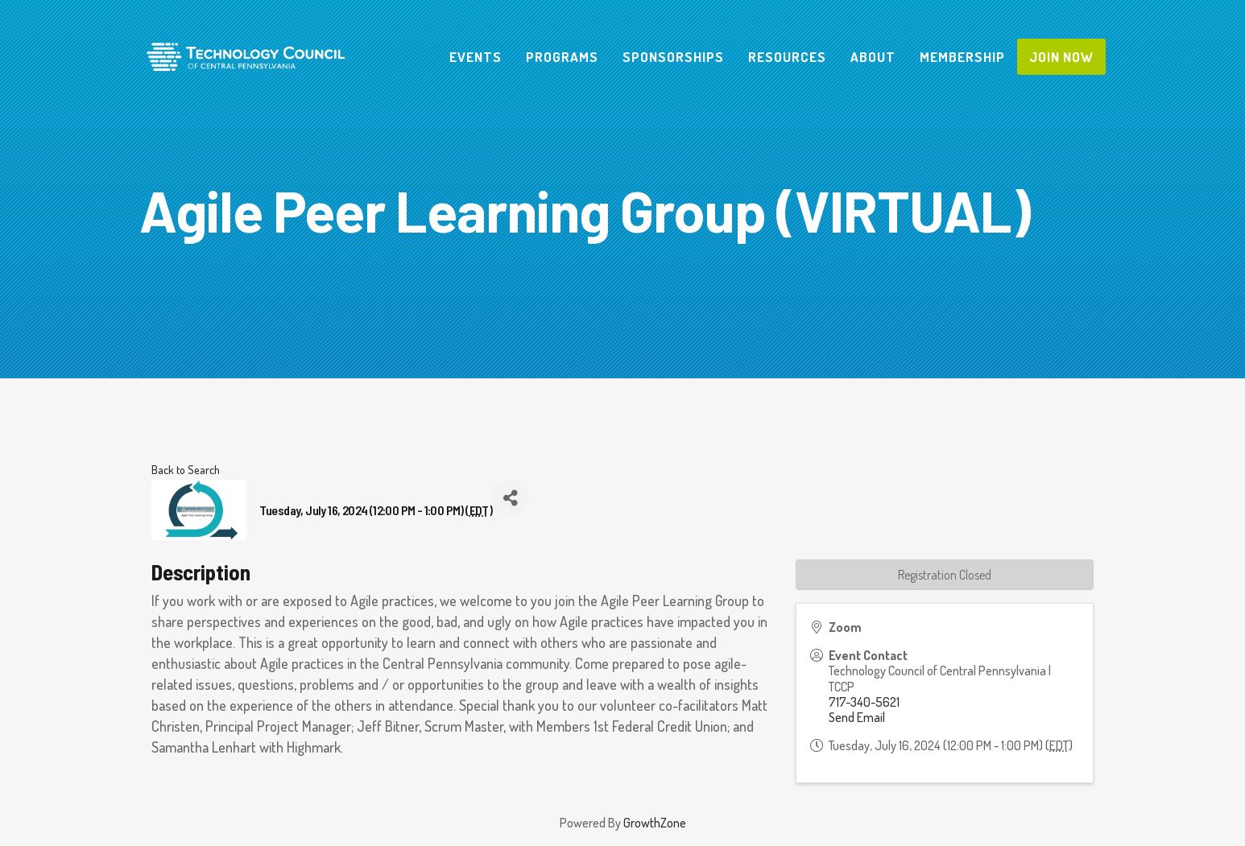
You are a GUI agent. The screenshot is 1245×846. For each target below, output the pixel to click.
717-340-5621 (864, 702)
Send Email (857, 717)
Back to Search (185, 469)
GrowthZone (654, 823)
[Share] (510, 498)
